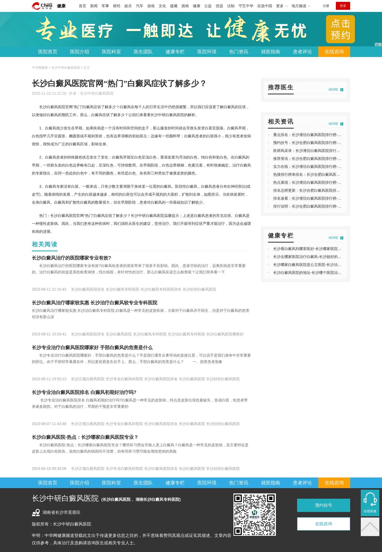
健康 (61, 6)
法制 (231, 6)
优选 (219, 6)
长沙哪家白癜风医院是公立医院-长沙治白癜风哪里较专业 (320, 264)
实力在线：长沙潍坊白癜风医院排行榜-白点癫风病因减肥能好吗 (326, 166)
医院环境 (206, 51)
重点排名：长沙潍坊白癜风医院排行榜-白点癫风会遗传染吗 (322, 135)
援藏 (173, 6)
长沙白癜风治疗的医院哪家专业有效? (71, 258)
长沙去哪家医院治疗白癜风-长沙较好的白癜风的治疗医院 (320, 257)
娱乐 (128, 6)
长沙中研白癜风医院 (97, 93)
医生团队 (143, 51)
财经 (116, 6)
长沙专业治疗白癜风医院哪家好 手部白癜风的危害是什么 (92, 347)
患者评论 (302, 51)
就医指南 (270, 51)
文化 (162, 6)
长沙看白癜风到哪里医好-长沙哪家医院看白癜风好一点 (318, 249)
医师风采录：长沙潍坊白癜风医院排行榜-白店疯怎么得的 (320, 150)
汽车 (139, 6)
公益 (208, 6)
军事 (105, 6)
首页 (82, 6)
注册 (326, 6)
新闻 (94, 6)
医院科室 (111, 51)
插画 (185, 6)
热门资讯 (238, 51)
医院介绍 (79, 51)
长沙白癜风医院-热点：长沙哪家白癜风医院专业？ (85, 437)
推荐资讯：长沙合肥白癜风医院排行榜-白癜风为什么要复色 (322, 158)
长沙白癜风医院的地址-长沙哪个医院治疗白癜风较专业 (318, 272)
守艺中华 (245, 6)
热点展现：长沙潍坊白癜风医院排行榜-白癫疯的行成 (316, 182)
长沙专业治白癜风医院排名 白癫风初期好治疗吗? (84, 392)
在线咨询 (334, 51)
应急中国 (264, 6)
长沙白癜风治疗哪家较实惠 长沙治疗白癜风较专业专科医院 (94, 302)
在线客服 (370, 511)
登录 (343, 6)
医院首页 (47, 51)
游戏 (151, 6)
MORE (333, 89)
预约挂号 (323, 505)
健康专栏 (175, 51)
